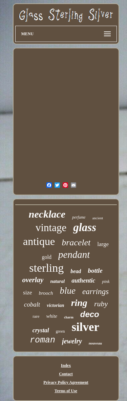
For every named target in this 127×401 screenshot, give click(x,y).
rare (36, 316)
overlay (32, 280)
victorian (55, 305)
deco (89, 314)
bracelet (76, 242)
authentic (83, 280)
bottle (95, 270)
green (60, 331)
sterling (46, 268)
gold (46, 257)
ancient (97, 218)
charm (68, 317)
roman (42, 340)
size (27, 292)
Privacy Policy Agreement (65, 382)
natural (57, 281)
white (51, 316)
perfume (78, 217)
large (103, 244)
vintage (51, 227)
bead (75, 271)
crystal (41, 330)
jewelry (72, 341)
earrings (95, 291)
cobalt (32, 304)
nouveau (95, 343)
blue (68, 291)
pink (105, 281)
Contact (66, 374)
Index (66, 365)
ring (79, 302)
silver (86, 327)
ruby (101, 303)
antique (39, 241)
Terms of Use (66, 390)
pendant (74, 254)
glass (84, 227)
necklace (47, 214)
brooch (46, 293)
